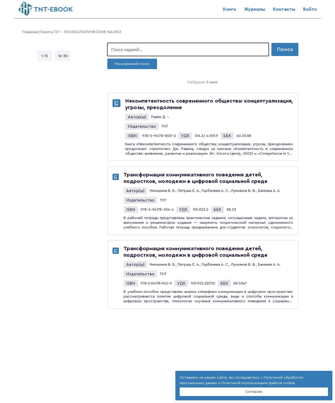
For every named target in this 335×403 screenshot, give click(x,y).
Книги (229, 9)
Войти (310, 9)
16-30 (63, 56)
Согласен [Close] (253, 392)
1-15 (44, 56)
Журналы (254, 9)
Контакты (284, 9)
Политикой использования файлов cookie (258, 383)
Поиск (285, 49)
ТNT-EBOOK (45, 7)
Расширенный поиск (132, 64)
